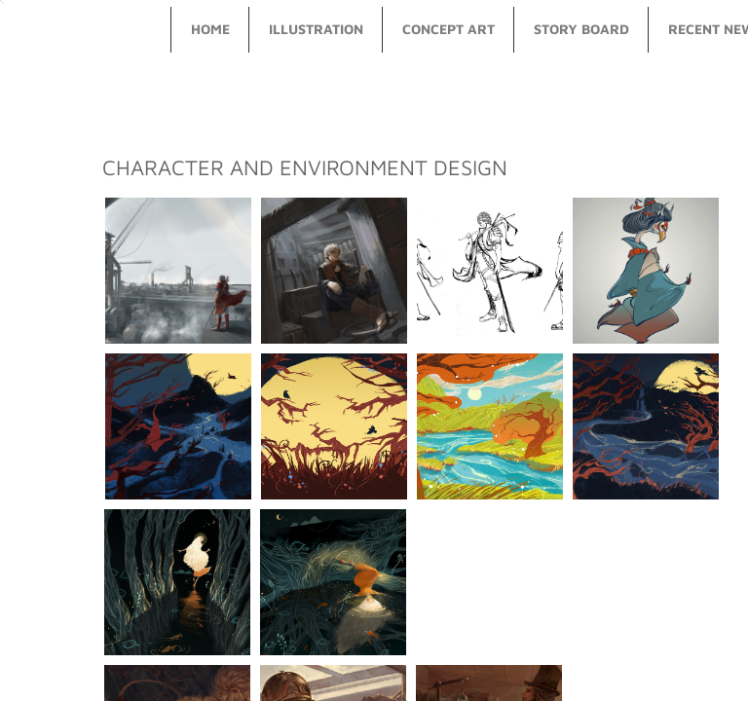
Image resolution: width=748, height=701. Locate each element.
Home (210, 28)
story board (581, 28)
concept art (448, 28)
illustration (316, 28)
